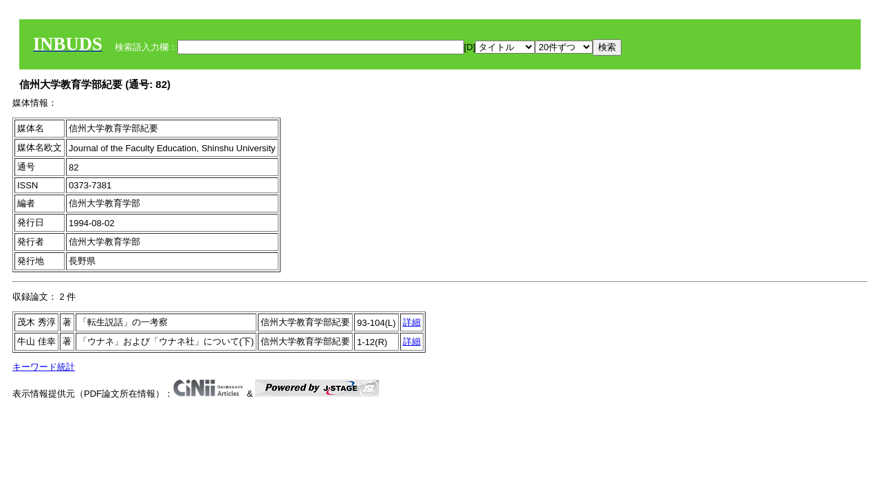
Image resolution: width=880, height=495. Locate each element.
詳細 (412, 322)
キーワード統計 (43, 367)
